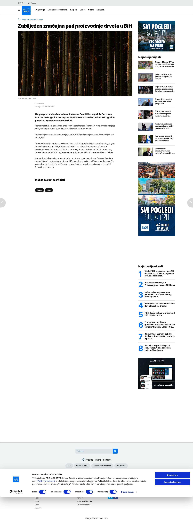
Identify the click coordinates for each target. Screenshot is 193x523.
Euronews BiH (82, 466)
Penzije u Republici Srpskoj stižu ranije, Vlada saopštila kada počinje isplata (158, 348)
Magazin (100, 9)
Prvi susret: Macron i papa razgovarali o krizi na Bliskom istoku (164, 138)
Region (73, 9)
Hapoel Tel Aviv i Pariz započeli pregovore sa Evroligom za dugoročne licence (165, 89)
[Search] (41, 3)
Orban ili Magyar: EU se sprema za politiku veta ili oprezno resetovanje (164, 64)
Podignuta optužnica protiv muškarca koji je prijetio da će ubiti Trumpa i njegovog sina (164, 126)
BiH (20, 3)
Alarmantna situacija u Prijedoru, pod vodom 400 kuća (160, 284)
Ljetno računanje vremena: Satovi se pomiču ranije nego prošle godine (158, 294)
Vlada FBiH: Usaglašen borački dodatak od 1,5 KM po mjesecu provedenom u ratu (159, 273)
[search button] (29, 3)
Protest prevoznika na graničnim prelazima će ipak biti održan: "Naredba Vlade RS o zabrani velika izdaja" (160, 325)
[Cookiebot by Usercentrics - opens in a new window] (16, 518)
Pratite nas (112, 491)
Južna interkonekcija (102, 466)
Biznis (41, 19)
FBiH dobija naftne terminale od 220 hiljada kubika (160, 314)
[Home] (18, 19)
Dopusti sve (172, 501)
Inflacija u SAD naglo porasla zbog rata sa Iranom (163, 76)
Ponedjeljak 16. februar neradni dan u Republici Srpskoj (160, 305)
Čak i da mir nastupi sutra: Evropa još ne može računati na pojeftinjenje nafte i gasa (165, 113)
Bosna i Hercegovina (57, 9)
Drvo (49, 190)
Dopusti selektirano (172, 508)
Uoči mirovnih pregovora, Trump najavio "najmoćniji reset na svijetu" (165, 151)
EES (69, 466)
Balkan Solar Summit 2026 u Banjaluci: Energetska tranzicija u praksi (160, 336)
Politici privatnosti (46, 507)
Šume (39, 190)
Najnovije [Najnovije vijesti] (40, 9)
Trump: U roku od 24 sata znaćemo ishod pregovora (163, 101)
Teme (37, 491)
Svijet (82, 9)
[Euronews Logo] (26, 10)
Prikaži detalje (127, 518)
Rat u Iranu (121, 466)
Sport (90, 9)
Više (78, 491)
